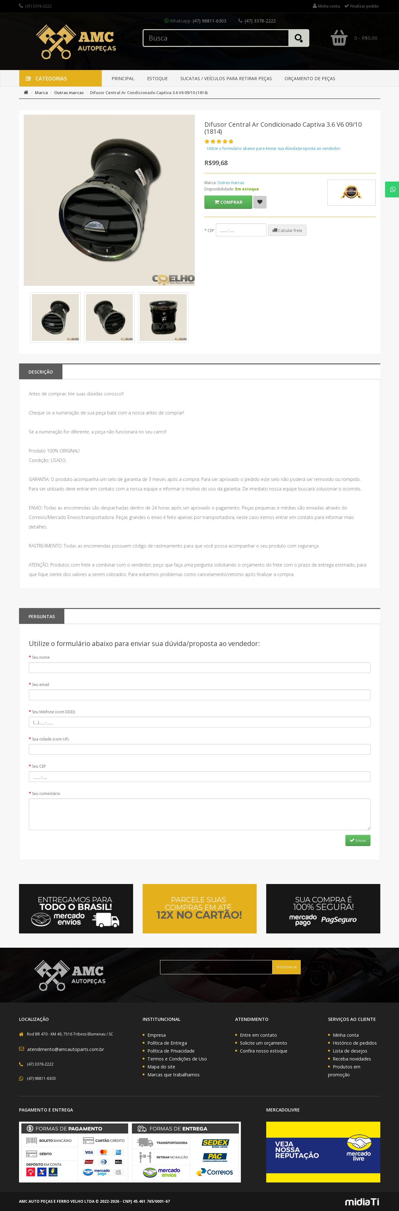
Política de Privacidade (171, 1051)
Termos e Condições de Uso (177, 1059)
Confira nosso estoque (263, 1051)
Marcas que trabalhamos (173, 1075)
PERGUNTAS (42, 616)
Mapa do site (161, 1067)
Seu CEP (39, 766)
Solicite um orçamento (263, 1043)
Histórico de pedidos (355, 1043)
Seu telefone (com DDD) (53, 711)
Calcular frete (287, 230)
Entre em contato (258, 1035)
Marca (41, 92)
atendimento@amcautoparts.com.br (65, 1049)
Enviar (358, 840)
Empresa (156, 1035)
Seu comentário (46, 793)
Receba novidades (352, 1059)
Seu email (40, 684)
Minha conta (346, 1035)
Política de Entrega (167, 1043)
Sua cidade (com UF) (50, 739)
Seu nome (41, 657)
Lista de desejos (350, 1051)
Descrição (41, 372)
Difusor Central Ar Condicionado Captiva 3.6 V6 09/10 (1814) (149, 92)
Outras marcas (69, 92)
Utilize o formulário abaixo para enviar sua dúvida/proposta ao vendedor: (274, 148)
